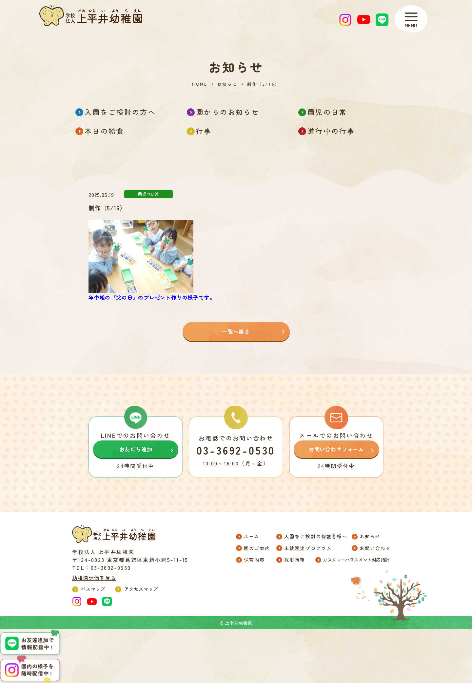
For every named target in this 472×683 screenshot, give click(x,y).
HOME (199, 84)
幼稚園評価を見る (94, 578)
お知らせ (227, 84)
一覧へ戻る (236, 331)
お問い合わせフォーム (336, 449)
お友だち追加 (135, 449)
